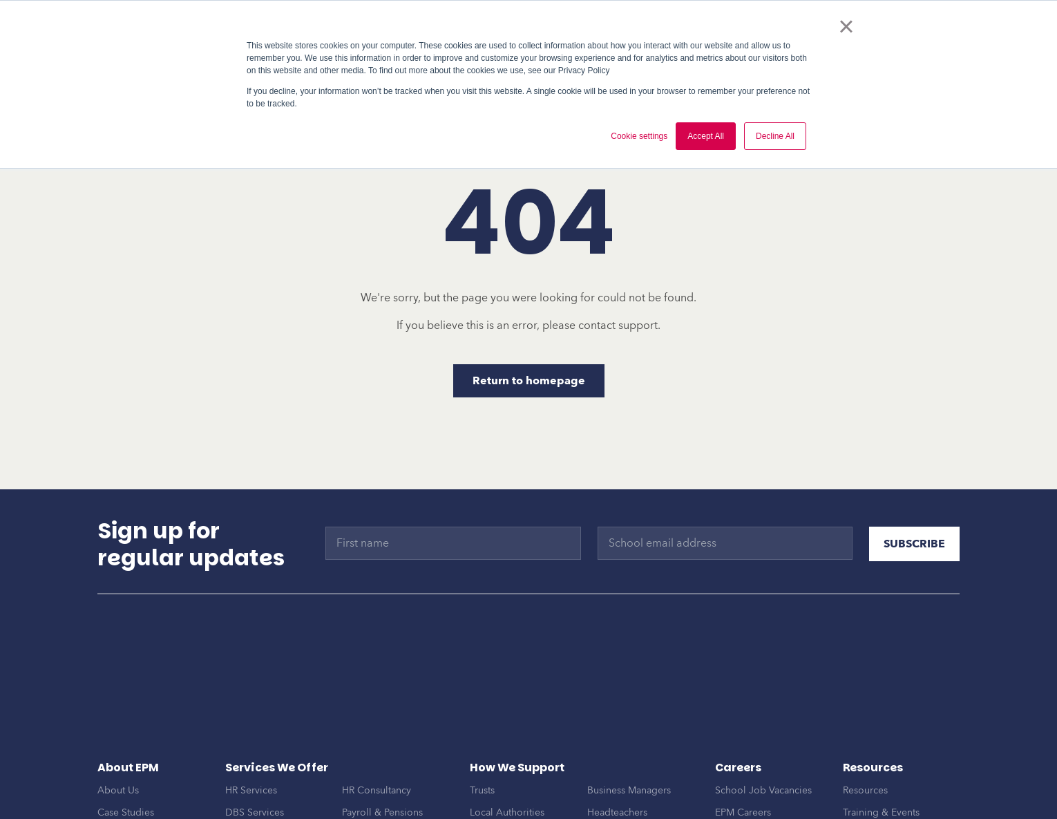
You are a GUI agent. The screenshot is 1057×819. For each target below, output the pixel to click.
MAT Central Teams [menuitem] (629, 773)
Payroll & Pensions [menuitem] (382, 750)
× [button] (846, 26)
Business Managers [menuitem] (629, 728)
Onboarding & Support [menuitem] (277, 795)
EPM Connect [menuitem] (371, 795)
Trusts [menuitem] (482, 728)
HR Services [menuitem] (251, 728)
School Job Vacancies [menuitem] (763, 728)
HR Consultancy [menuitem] (376, 728)
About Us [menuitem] (118, 728)
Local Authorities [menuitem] (507, 750)
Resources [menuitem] (865, 728)
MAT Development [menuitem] (267, 773)
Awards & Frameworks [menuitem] (146, 773)
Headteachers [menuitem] (617, 750)
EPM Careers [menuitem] (743, 750)
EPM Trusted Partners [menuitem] (143, 795)
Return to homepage (529, 380)
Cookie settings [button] (639, 136)
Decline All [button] (775, 136)
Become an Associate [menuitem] (762, 773)
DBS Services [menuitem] (254, 750)
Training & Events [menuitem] (881, 750)
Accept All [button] (705, 136)
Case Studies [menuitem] (125, 750)
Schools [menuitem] (487, 773)
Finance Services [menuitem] (379, 773)
